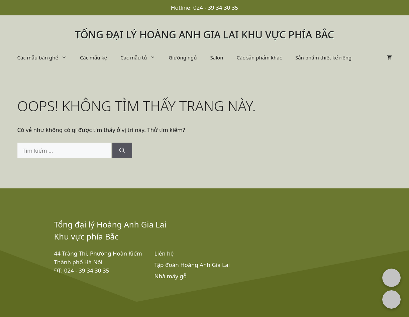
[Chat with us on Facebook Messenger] (391, 278)
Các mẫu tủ (141, 57)
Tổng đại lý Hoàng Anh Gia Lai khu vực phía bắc (204, 34)
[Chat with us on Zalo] (391, 299)
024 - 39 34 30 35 (215, 7)
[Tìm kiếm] (122, 151)
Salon (216, 57)
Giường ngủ (183, 57)
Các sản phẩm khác (259, 57)
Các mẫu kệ (93, 57)
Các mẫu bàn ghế (45, 57)
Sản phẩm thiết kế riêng (323, 57)
